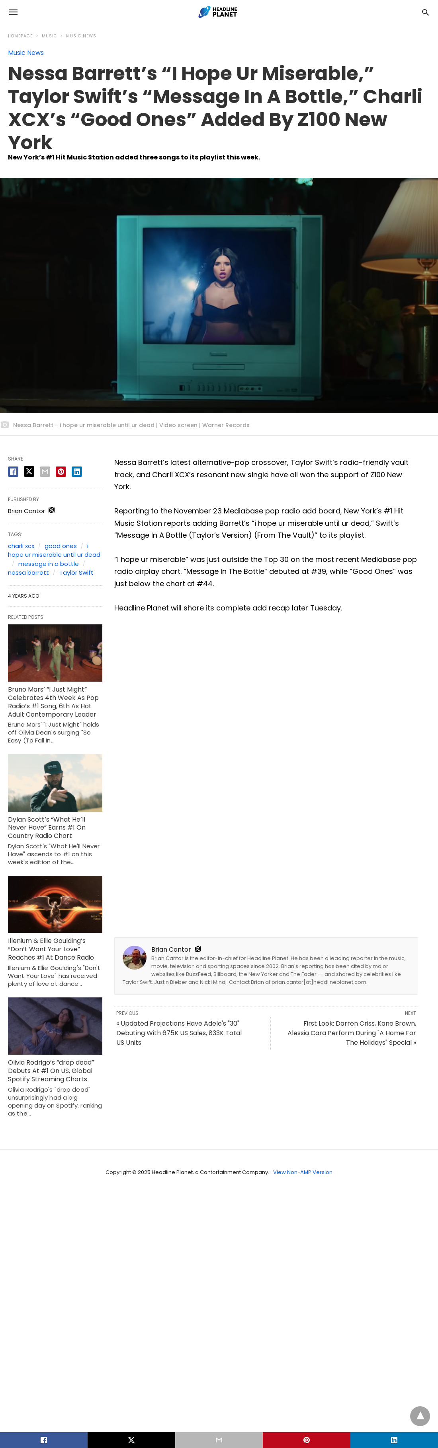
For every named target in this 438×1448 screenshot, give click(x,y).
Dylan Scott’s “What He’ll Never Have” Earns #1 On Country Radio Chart (47, 828)
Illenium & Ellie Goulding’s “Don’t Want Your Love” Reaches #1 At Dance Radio (51, 949)
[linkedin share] (77, 471)
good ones (61, 546)
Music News (81, 36)
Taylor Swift (76, 572)
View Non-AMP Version (302, 1172)
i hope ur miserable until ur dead (54, 550)
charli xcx (21, 546)
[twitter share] (29, 471)
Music (49, 36)
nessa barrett (28, 572)
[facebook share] (13, 471)
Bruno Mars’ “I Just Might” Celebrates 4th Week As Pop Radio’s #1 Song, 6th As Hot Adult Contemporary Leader (53, 702)
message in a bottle (48, 564)
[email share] (45, 471)
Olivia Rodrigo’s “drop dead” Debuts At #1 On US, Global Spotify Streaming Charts (51, 1071)
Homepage (20, 36)
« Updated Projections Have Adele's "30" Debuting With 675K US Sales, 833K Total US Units (179, 1033)
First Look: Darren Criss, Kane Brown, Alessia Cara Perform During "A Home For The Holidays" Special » (351, 1033)
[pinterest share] (61, 471)
